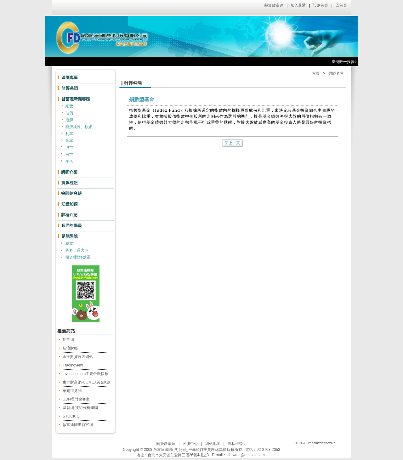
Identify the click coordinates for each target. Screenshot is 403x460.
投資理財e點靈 (77, 257)
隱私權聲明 (237, 443)
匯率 (69, 141)
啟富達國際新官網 (78, 425)
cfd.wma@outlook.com (245, 455)
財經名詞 (335, 73)
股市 (69, 147)
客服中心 (190, 443)
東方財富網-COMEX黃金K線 (87, 382)
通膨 (69, 120)
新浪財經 (70, 348)
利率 (69, 134)
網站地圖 (212, 443)
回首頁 (341, 5)
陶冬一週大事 (76, 250)
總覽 (69, 106)
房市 (69, 154)
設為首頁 (320, 5)
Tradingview (73, 365)
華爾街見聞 (72, 391)
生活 (69, 161)
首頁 (316, 73)
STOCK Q (71, 416)
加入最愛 (298, 5)
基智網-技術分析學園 (80, 408)
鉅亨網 (68, 340)
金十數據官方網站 (78, 357)
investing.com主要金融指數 (85, 374)
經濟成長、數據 (78, 127)
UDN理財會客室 (76, 399)
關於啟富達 (273, 5)
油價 (69, 113)
